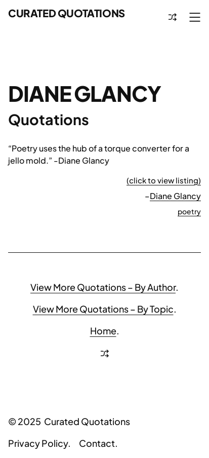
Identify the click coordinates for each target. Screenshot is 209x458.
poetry (189, 211)
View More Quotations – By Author (103, 287)
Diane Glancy (175, 195)
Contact (97, 443)
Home (103, 330)
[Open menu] (195, 17)
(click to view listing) (164, 180)
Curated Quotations (66, 13)
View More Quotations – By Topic (103, 309)
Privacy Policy (38, 443)
